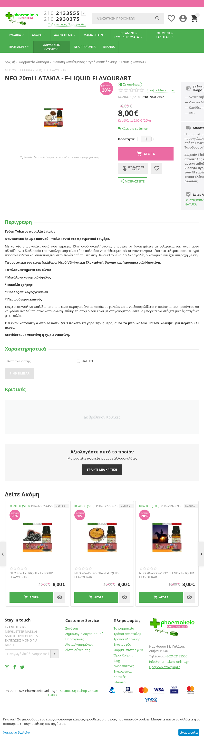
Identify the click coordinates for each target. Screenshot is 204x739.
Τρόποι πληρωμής (127, 639)
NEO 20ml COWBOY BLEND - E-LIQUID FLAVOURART (166, 575)
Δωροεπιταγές (124, 666)
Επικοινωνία (123, 671)
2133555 (62, 13)
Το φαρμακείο (124, 628)
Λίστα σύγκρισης (77, 650)
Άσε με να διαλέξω (16, 732)
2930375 (62, 19)
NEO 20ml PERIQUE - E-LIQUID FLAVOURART (31, 575)
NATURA (191, 204)
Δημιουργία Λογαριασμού (84, 634)
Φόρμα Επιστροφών (128, 650)
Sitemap (120, 682)
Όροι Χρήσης (123, 655)
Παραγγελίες (74, 639)
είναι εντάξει (189, 732)
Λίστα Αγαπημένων (79, 644)
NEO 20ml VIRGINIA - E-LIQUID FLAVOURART (96, 575)
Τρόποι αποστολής (127, 634)
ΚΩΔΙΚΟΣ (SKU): (129, 97)
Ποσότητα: (126, 139)
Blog (117, 660)
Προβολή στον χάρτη (164, 667)
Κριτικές (120, 677)
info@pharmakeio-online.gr (169, 661)
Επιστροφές (122, 644)
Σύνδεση (71, 628)
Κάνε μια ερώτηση (133, 128)
